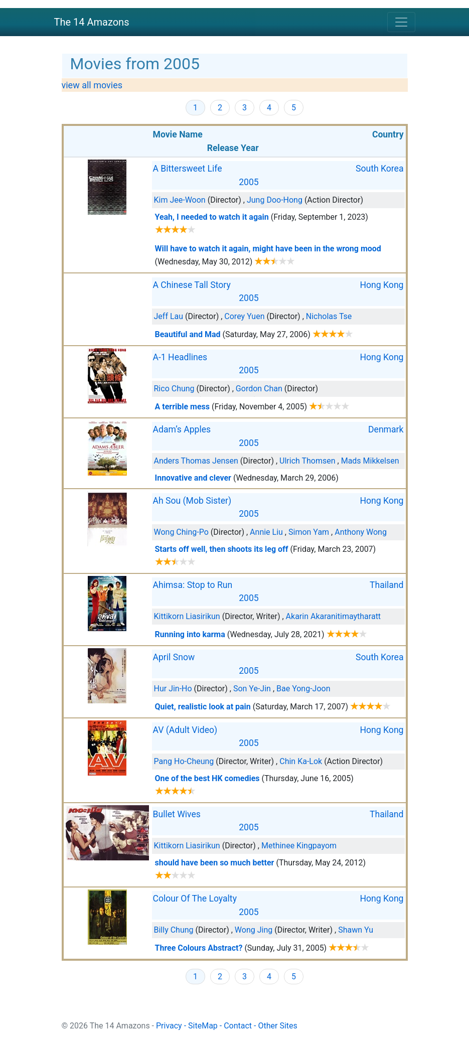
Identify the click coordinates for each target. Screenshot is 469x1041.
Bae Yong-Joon (303, 688)
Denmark (385, 429)
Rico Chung (174, 388)
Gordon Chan (259, 388)
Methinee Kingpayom (299, 845)
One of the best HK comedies (207, 778)
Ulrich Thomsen (307, 461)
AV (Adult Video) (185, 730)
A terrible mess (182, 406)
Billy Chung (174, 930)
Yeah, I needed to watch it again (212, 217)
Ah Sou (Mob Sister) (192, 501)
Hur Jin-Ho (173, 688)
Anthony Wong (361, 532)
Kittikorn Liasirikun (187, 616)
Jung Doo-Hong (274, 200)
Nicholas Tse (329, 316)
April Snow (174, 657)
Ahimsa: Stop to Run (193, 585)
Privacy (169, 1025)
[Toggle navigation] (401, 22)
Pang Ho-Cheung (184, 761)
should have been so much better (214, 862)
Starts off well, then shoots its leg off (221, 549)
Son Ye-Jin (252, 688)
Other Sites (277, 1025)
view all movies (92, 85)
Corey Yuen (244, 316)
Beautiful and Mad (188, 334)
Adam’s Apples (182, 429)
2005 (249, 182)
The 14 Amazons (91, 22)
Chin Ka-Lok (300, 761)
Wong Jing (253, 930)
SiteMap (203, 1025)
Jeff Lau (169, 316)
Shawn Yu (355, 930)
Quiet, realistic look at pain (203, 706)
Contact (238, 1025)
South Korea (380, 169)
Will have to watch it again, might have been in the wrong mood (268, 248)
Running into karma (190, 634)
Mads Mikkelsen (370, 461)
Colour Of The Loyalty (195, 899)
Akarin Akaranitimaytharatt (333, 616)
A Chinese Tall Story (192, 285)
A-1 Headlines (180, 357)
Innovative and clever (193, 478)
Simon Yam (308, 532)
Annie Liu (266, 532)
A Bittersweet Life (187, 169)
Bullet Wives (177, 814)
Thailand (387, 585)
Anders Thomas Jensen (196, 461)
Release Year (233, 148)
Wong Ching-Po (181, 532)
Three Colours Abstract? (199, 948)
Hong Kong (382, 285)
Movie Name (178, 134)
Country (388, 134)
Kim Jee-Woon (180, 200)
